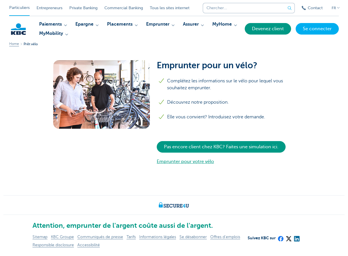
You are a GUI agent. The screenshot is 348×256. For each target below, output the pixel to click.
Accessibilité (88, 245)
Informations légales (157, 237)
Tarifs (131, 237)
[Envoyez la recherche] (289, 8)
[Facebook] (280, 237)
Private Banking (83, 8)
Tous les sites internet (170, 8)
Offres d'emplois (225, 237)
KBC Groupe (62, 237)
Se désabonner (193, 237)
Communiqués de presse (100, 237)
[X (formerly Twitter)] (288, 237)
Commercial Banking (123, 8)
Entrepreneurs (49, 8)
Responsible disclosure (53, 245)
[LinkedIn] (296, 237)
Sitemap (39, 237)
